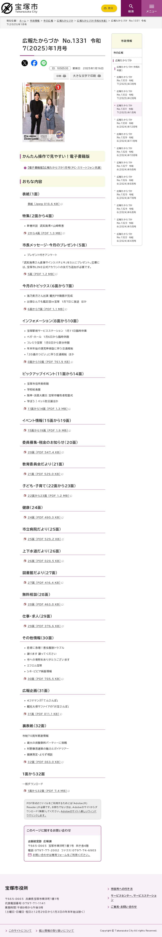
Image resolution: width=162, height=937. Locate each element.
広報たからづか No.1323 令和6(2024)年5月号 (126, 223)
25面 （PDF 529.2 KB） (46, 539)
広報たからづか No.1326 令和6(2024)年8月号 (126, 180)
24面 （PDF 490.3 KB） (45, 517)
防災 (110, 8)
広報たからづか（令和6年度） (92, 21)
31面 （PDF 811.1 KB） (45, 714)
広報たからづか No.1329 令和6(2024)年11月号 (127, 137)
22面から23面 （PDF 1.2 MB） (50, 495)
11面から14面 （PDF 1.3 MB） (49, 408)
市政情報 (35, 21)
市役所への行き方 (122, 889)
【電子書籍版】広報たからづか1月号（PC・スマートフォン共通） (65, 167)
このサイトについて (20, 930)
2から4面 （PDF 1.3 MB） (46, 233)
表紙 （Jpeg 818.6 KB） (45, 204)
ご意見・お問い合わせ (124, 906)
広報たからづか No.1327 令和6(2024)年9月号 (126, 166)
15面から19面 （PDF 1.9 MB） (49, 430)
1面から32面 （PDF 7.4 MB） (49, 791)
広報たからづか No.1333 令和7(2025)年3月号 (126, 80)
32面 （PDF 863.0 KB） (45, 762)
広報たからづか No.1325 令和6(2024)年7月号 (126, 194)
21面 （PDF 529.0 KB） (45, 474)
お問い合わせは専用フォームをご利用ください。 (61, 855)
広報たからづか (65, 21)
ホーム (22, 21)
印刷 (58, 76)
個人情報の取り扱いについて (56, 930)
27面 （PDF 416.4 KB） (45, 582)
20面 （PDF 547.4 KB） (46, 452)
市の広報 (48, 21)
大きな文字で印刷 (84, 75)
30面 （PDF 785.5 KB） (45, 679)
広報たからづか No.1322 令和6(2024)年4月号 (126, 237)
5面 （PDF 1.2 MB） (42, 274)
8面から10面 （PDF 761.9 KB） (50, 362)
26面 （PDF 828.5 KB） (46, 561)
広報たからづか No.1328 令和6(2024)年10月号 (127, 151)
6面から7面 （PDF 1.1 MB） (47, 309)
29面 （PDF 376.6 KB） (46, 626)
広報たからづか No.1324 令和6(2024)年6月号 (126, 208)
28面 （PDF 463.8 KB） (45, 604)
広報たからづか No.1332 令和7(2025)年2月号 (126, 94)
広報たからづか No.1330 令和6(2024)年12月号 (127, 123)
